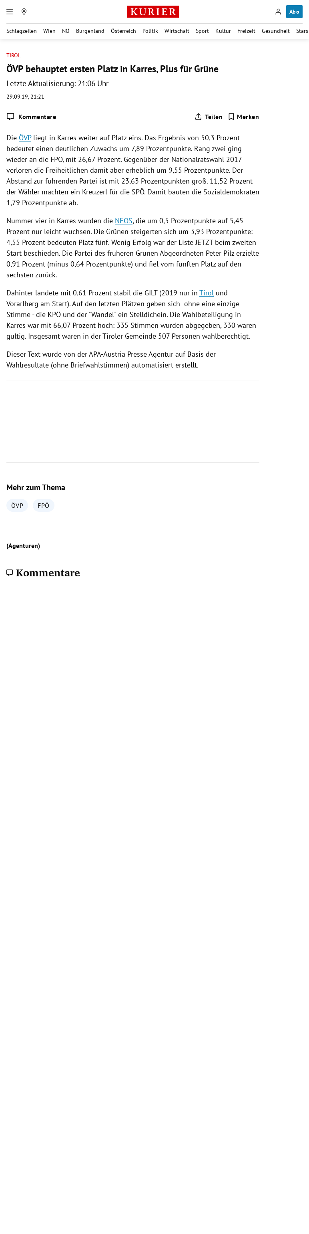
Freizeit (246, 30)
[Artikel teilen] (208, 116)
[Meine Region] (24, 11)
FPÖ (43, 505)
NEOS (123, 220)
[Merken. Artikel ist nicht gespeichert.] (243, 117)
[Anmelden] (278, 11)
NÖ (66, 30)
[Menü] (9, 11)
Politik (150, 30)
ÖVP (25, 137)
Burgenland (90, 30)
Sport (202, 30)
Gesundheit (276, 30)
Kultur (223, 30)
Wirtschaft (177, 30)
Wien (49, 30)
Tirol (13, 55)
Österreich (123, 30)
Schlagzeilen (21, 30)
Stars (302, 30)
